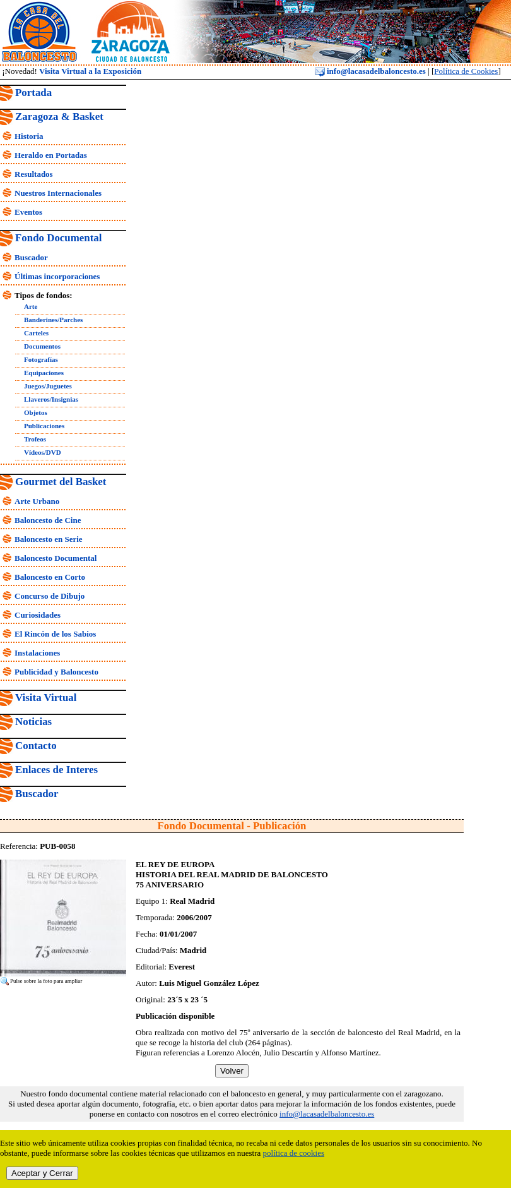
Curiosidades (38, 615)
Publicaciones (44, 425)
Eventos (28, 212)
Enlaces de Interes (56, 770)
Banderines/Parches (53, 319)
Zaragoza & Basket (59, 117)
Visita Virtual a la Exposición (90, 71)
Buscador (31, 257)
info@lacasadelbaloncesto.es (370, 71)
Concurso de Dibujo (50, 596)
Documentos (42, 346)
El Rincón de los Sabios (55, 634)
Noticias (33, 722)
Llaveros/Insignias (51, 399)
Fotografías (41, 359)
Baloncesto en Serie (49, 539)
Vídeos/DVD (42, 452)
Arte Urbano (37, 501)
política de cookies (293, 1153)
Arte (30, 306)
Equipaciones (44, 372)
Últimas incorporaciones (57, 276)
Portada (33, 93)
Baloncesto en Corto (50, 577)
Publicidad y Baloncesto (56, 671)
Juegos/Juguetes (48, 386)
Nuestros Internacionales (58, 193)
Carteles (36, 333)
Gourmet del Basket (61, 482)
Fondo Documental (58, 238)
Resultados (34, 174)
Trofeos (35, 439)
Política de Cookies (466, 71)
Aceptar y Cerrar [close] (42, 1173)
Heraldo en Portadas (51, 155)
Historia (29, 136)
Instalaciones (37, 652)
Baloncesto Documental (56, 558)
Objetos (35, 412)
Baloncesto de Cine (48, 520)
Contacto (36, 746)
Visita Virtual (45, 698)
